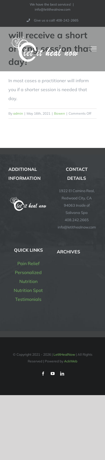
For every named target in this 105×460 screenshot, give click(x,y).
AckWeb (70, 361)
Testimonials (28, 299)
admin (18, 113)
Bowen (59, 113)
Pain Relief (28, 263)
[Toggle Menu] (93, 49)
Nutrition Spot (28, 290)
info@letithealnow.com (53, 9)
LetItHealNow (64, 354)
